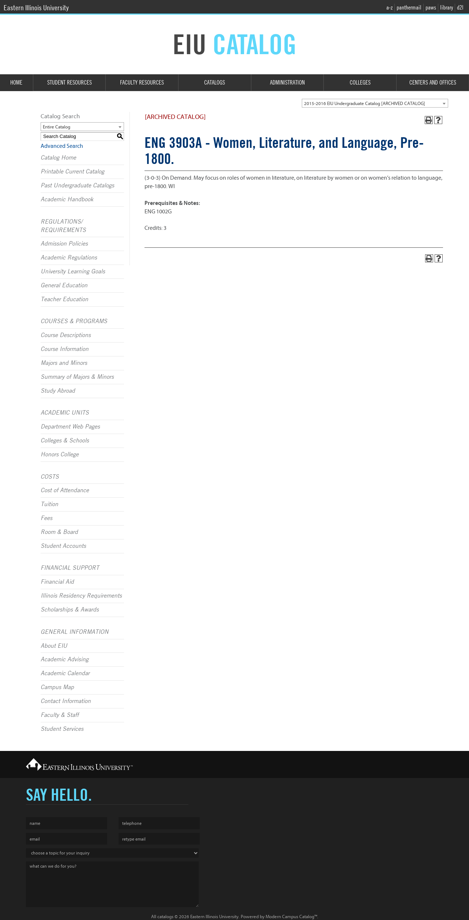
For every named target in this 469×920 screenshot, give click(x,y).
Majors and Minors (64, 363)
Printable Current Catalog (72, 171)
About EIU (54, 646)
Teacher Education (64, 299)
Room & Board (59, 532)
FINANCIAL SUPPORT (70, 568)
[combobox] (375, 103)
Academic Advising (65, 659)
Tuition (49, 504)
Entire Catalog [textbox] (56, 127)
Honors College (60, 454)
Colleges (360, 82)
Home (16, 82)
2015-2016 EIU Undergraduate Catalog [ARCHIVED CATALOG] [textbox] (364, 103)
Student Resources (69, 82)
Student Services (62, 729)
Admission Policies (64, 243)
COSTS (50, 476)
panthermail (409, 7)
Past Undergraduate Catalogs (77, 185)
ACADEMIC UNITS (65, 412)
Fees (46, 518)
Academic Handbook (67, 199)
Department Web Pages (70, 426)
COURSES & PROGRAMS (74, 321)
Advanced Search (62, 146)
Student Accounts (63, 546)
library (446, 7)
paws (430, 7)
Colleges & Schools (65, 440)
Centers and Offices (432, 82)
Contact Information (66, 701)
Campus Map (57, 687)
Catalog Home (58, 157)
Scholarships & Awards (70, 609)
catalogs (165, 916)
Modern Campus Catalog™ (291, 916)
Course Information (65, 349)
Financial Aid (57, 582)
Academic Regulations (69, 257)
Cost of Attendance (65, 490)
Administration (287, 82)
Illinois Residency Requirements (81, 595)
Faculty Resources (142, 82)
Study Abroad (58, 390)
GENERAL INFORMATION (75, 632)
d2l (460, 7)
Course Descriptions (66, 335)
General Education (64, 285)
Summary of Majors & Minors (77, 377)
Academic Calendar (65, 673)
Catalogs (214, 82)
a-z (389, 7)
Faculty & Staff (60, 715)
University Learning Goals (73, 271)
